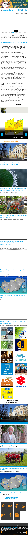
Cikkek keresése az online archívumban (10, 498)
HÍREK (13, 32)
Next (26, 420)
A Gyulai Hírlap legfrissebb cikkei (11, 401)
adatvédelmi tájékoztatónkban (10, 527)
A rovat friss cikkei (10, 141)
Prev (2, 420)
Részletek (19, 532)
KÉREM (25, 532)
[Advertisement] (14, 22)
